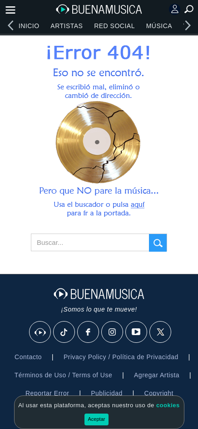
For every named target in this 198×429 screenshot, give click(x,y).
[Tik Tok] (64, 332)
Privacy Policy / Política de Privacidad (121, 357)
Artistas (66, 25)
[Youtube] (137, 332)
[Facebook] (88, 332)
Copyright (158, 393)
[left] (10, 25)
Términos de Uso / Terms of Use (63, 375)
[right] (187, 25)
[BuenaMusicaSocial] (40, 332)
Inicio (29, 25)
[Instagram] (113, 332)
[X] (161, 332)
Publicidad (107, 393)
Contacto (28, 357)
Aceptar (96, 419)
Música (159, 25)
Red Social (114, 25)
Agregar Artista (156, 375)
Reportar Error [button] (47, 393)
